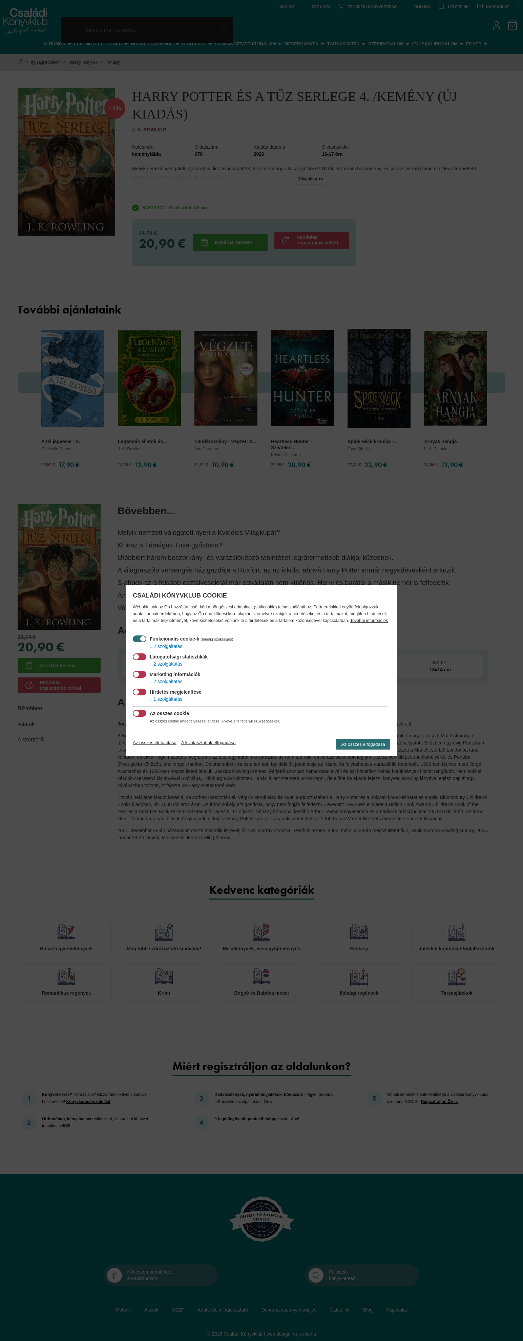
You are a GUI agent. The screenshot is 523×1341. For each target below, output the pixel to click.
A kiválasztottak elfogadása (208, 742)
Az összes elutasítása (154, 742)
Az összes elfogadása (363, 744)
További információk (369, 620)
